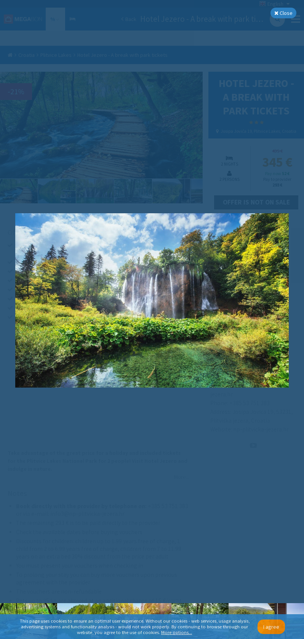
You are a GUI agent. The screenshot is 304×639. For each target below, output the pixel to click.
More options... (176, 632)
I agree (271, 626)
